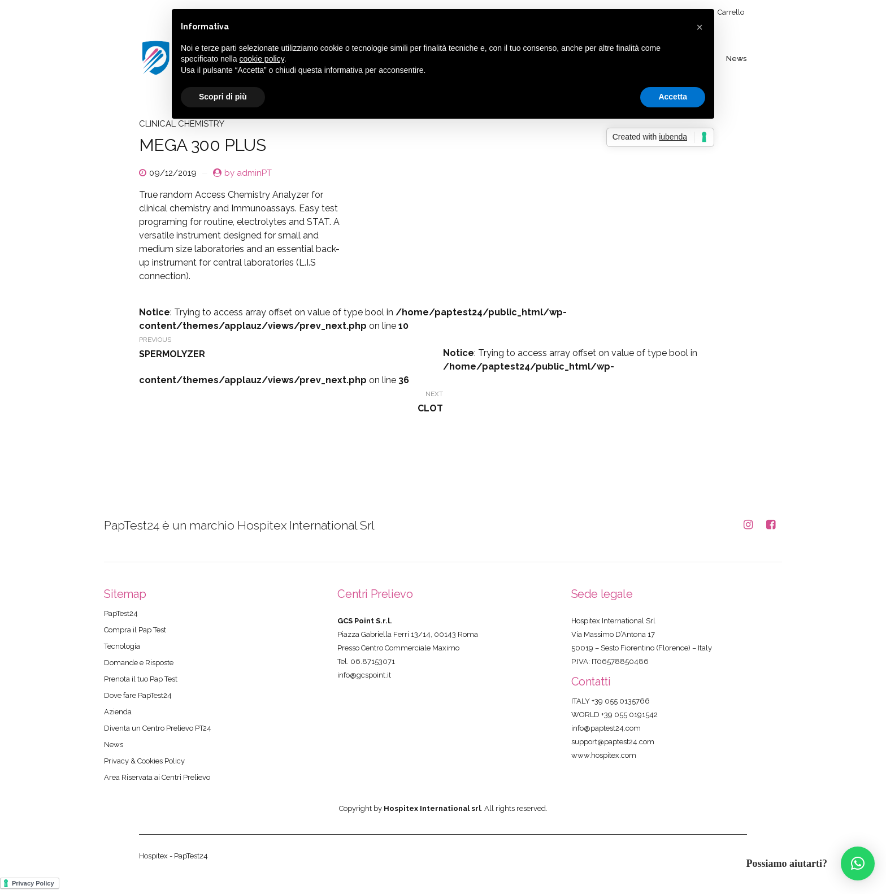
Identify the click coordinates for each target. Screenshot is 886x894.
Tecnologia (122, 646)
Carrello (731, 12)
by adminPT (248, 173)
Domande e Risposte (138, 662)
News (737, 58)
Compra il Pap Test (135, 630)
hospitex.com (613, 755)
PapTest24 (121, 613)
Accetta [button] (672, 96)
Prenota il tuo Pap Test (140, 679)
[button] (858, 863)
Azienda (118, 712)
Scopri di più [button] (223, 96)
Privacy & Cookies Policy (144, 761)
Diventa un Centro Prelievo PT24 (157, 728)
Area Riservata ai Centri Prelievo (157, 777)
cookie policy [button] (262, 58)
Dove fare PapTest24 (138, 695)
